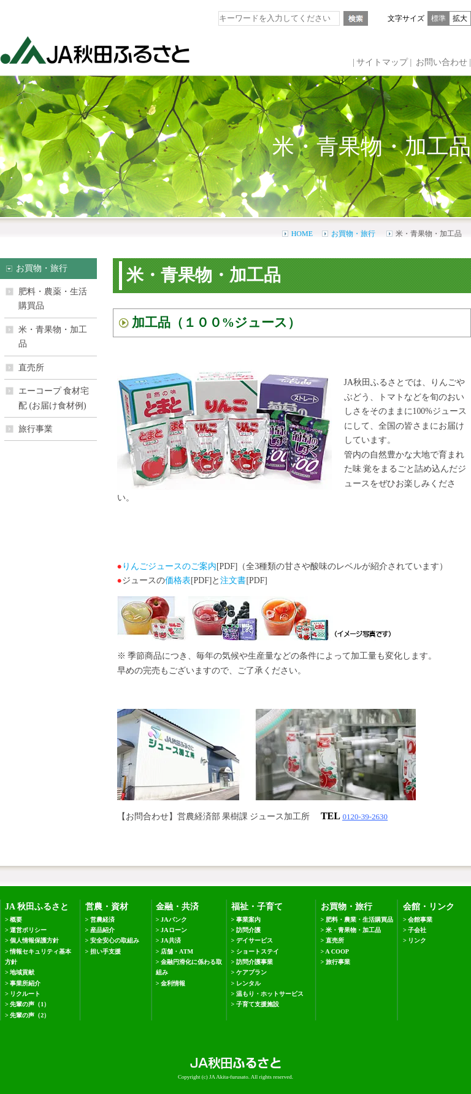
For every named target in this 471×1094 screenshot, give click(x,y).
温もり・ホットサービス (270, 993)
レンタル (248, 983)
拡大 (460, 18)
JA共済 (170, 940)
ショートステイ (257, 951)
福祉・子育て (257, 906)
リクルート (25, 993)
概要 (16, 919)
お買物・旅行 (353, 233)
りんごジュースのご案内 (169, 566)
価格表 (178, 580)
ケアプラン (251, 972)
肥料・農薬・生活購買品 (52, 298)
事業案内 (248, 919)
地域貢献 (22, 972)
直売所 (31, 367)
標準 (438, 18)
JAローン (173, 930)
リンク (417, 940)
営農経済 (102, 919)
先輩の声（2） (30, 1015)
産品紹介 (102, 930)
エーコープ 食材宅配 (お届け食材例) (53, 398)
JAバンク (173, 919)
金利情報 (173, 983)
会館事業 (420, 919)
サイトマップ (382, 62)
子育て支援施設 (257, 1004)
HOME (302, 233)
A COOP (337, 951)
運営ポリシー (28, 930)
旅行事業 (35, 429)
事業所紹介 (25, 983)
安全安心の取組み (114, 940)
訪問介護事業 (254, 961)
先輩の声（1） (30, 1004)
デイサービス (254, 940)
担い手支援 (105, 951)
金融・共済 (177, 906)
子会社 (417, 930)
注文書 (233, 580)
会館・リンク (428, 906)
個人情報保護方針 (34, 940)
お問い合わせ (441, 62)
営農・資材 (106, 906)
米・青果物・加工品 (52, 336)
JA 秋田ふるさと (37, 906)
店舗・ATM (177, 951)
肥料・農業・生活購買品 (359, 919)
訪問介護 (248, 930)
